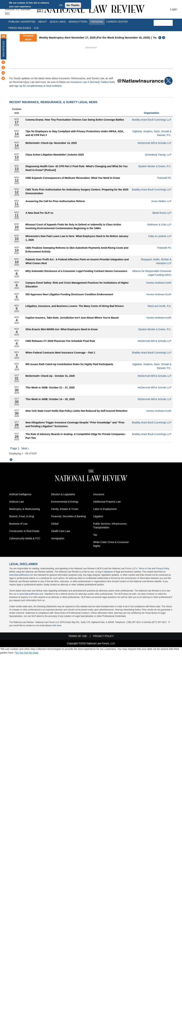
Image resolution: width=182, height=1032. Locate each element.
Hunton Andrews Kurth (158, 282)
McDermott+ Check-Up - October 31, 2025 (50, 375)
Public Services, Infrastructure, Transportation (110, 525)
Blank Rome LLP (161, 212)
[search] (163, 23)
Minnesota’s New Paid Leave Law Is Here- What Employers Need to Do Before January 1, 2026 (76, 238)
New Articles (3, 49)
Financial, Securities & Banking (68, 516)
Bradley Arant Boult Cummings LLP (151, 119)
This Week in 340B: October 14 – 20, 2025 (50, 399)
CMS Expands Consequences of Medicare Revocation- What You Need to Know (72, 177)
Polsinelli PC (164, 177)
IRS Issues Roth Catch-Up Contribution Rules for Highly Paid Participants (69, 364)
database (108, 571)
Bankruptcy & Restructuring (24, 509)
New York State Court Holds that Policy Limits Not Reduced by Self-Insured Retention (76, 410)
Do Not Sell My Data (27, 652)
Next (164, 37)
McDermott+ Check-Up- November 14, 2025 (51, 143)
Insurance (98, 494)
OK (61, 5)
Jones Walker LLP (161, 201)
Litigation (98, 516)
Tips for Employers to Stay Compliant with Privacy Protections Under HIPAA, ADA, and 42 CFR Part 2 (74, 133)
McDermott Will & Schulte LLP (154, 143)
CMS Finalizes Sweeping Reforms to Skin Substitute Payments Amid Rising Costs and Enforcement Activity (76, 249)
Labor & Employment (105, 509)
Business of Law (18, 523)
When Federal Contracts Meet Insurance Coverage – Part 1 (60, 352)
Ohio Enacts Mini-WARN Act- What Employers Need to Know (61, 329)
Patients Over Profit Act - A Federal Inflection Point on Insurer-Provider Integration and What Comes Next (77, 261)
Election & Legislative (63, 494)
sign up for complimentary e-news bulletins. (38, 85)
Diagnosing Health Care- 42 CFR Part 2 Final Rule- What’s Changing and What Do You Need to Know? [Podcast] (76, 168)
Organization (151, 112)
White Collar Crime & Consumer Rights (111, 544)
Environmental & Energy (64, 501)
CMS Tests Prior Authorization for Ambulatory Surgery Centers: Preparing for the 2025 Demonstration (76, 191)
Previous (160, 37)
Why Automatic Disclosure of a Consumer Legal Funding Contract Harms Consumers (76, 271)
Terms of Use (144, 568)
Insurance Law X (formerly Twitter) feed (92, 82)
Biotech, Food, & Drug (21, 516)
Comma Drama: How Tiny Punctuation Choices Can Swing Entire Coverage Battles (74, 119)
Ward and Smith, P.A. (159, 306)
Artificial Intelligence (20, 494)
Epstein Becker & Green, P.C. (154, 166)
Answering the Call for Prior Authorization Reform (55, 201)
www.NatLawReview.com (21, 575)
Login (173, 9)
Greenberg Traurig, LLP (158, 154)
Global (54, 523)
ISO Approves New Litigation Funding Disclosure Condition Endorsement (69, 294)
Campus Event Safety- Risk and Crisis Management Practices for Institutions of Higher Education (77, 284)
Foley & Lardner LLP (159, 236)
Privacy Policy (162, 568)
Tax (95, 534)
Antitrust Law (16, 501)
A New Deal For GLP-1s (39, 212)
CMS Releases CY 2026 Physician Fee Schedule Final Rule (60, 341)
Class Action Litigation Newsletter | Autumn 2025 (54, 154)
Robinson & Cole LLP (159, 224)
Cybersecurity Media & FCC (25, 538)
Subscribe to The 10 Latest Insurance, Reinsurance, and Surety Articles (11, 459)
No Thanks (73, 5)
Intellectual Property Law (107, 501)
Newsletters (77, 21)
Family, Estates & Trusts (64, 509)
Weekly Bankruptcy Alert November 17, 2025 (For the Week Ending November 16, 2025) (94, 37)
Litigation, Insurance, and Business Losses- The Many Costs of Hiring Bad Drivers (74, 306)
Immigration (57, 538)
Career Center (117, 21)
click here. (57, 625)
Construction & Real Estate (24, 531)
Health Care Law (60, 531)
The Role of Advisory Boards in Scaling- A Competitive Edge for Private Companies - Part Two (75, 436)
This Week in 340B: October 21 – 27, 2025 (50, 387)
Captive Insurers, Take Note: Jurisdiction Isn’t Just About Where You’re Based (72, 317)
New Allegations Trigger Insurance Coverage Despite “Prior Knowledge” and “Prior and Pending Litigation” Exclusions (75, 424)
